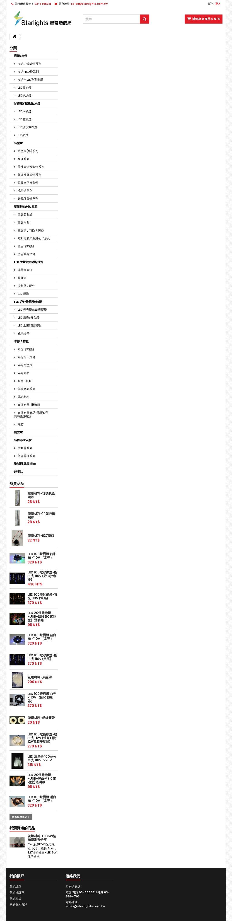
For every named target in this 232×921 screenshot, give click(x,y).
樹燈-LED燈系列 (28, 72)
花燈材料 (23, 397)
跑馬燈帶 (23, 333)
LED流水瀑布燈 (27, 127)
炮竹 (20, 424)
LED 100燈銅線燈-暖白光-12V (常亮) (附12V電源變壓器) (42, 738)
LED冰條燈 (24, 111)
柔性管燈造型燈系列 (30, 167)
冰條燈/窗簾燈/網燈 (27, 103)
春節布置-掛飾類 (28, 405)
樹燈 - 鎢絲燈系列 (29, 64)
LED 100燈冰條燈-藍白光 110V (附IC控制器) (42, 576)
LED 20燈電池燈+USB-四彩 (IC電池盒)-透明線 (42, 616)
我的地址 (15, 898)
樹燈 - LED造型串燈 (30, 79)
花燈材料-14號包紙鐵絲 (41, 515)
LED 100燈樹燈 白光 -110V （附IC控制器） (42, 697)
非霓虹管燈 (24, 270)
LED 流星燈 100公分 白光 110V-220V (42, 758)
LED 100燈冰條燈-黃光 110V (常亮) (42, 596)
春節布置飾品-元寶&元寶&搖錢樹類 (31, 414)
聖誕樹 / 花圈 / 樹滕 (30, 230)
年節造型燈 (24, 365)
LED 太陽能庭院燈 (29, 325)
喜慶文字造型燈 (27, 183)
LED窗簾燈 (24, 119)
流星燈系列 (24, 191)
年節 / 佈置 (21, 341)
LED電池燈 (24, 87)
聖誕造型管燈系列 (29, 175)
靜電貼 (18, 472)
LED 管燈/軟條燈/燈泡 (28, 262)
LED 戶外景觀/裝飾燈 (28, 302)
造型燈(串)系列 (27, 151)
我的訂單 (15, 887)
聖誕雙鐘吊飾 (26, 254)
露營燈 (18, 432)
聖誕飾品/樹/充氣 (25, 206)
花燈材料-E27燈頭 (41, 535)
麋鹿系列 (23, 159)
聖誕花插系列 (26, 456)
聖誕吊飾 (23, 222)
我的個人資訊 (18, 904)
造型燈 (18, 143)
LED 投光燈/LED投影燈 (32, 309)
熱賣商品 (17, 483)
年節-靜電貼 (25, 349)
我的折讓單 (17, 892)
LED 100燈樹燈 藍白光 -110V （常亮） (42, 637)
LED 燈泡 (23, 294)
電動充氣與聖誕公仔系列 (33, 238)
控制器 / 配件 (26, 286)
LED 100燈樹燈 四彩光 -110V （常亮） (42, 556)
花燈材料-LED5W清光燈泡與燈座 (42, 838)
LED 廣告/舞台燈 (28, 317)
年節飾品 (23, 373)
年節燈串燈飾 (26, 357)
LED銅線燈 (24, 95)
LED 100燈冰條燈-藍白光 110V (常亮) (42, 657)
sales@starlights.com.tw (85, 906)
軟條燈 (22, 278)
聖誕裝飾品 (24, 214)
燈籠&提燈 (24, 381)
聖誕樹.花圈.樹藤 (25, 464)
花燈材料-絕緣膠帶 (41, 718)
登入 (218, 4)
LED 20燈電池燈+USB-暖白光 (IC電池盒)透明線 (42, 778)
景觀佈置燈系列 (27, 198)
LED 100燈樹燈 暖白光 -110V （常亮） (42, 799)
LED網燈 (22, 135)
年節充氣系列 (26, 389)
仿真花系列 (24, 448)
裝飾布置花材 (23, 440)
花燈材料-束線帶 (40, 677)
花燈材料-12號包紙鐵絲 (41, 495)
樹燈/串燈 (20, 56)
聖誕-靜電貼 (25, 246)
